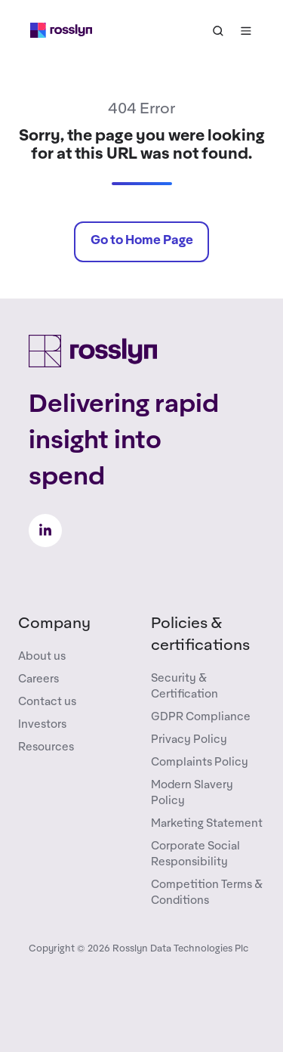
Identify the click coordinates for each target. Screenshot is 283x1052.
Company (54, 623)
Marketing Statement (207, 823)
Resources (46, 747)
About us (42, 656)
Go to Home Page (142, 241)
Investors (42, 724)
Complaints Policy (199, 762)
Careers (38, 679)
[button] (218, 31)
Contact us (47, 701)
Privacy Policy (189, 739)
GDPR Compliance (201, 716)
